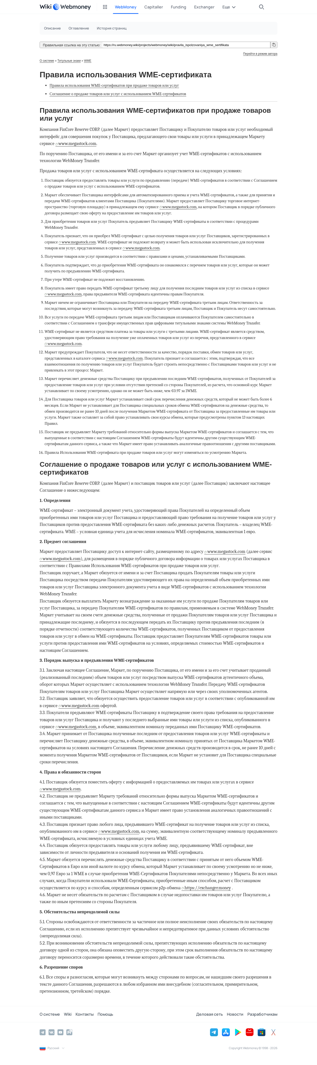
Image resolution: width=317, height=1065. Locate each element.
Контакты (85, 1014)
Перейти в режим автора (260, 54)
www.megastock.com (77, 143)
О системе (47, 60)
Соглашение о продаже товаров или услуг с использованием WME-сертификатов (118, 93)
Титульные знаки (69, 60)
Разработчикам (262, 1014)
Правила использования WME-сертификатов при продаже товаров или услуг (114, 85)
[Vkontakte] (51, 1032)
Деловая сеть (209, 1014)
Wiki (68, 1014)
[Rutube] (69, 1032)
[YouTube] (60, 1032)
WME (87, 60)
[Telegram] (43, 1032)
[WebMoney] (72, 6)
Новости (235, 1014)
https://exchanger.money (208, 888)
